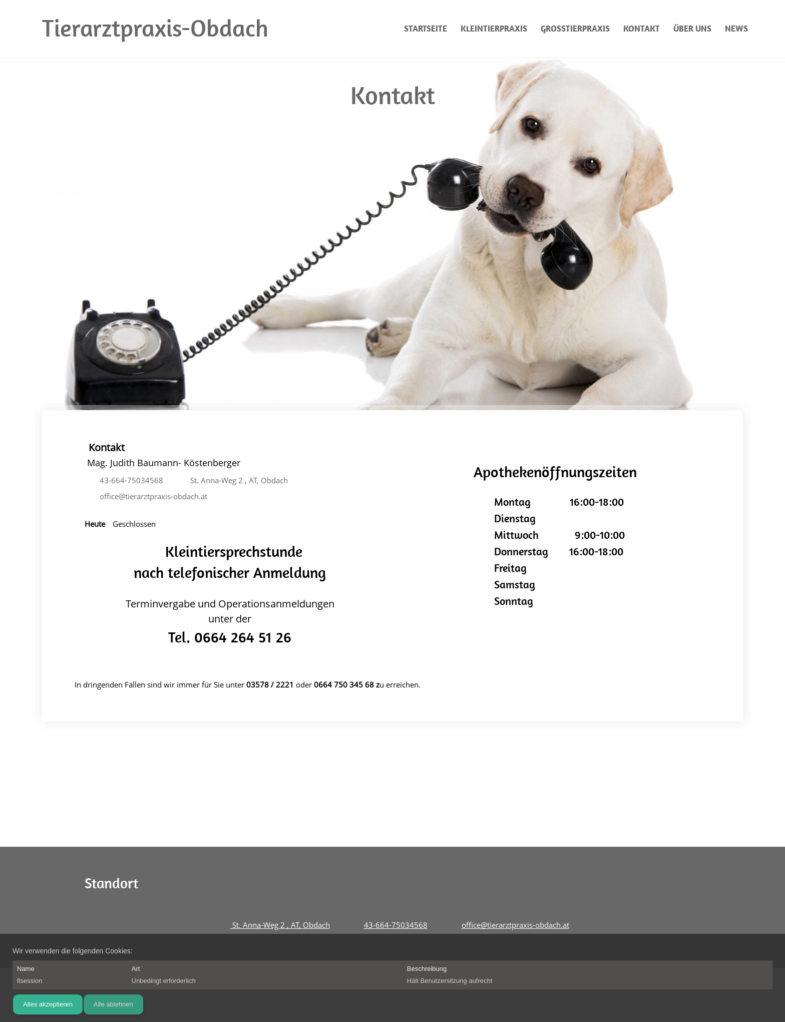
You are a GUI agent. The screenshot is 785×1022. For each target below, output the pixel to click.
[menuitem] (426, 28)
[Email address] (151, 497)
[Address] (235, 481)
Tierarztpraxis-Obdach (155, 28)
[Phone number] (129, 481)
